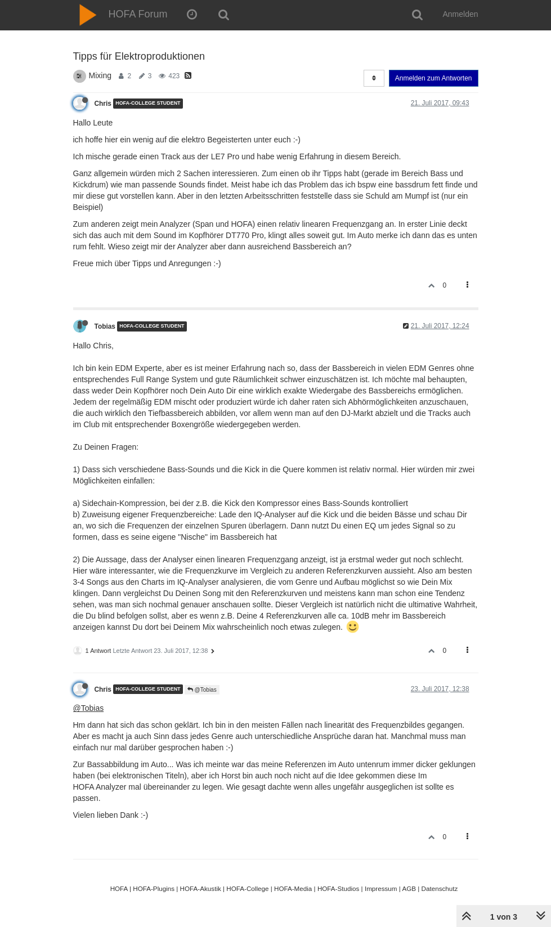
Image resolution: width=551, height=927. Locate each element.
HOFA (119, 888)
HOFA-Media (293, 888)
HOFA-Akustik (200, 888)
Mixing (100, 75)
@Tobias (202, 690)
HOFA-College (247, 888)
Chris (103, 104)
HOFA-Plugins (153, 888)
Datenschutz (440, 888)
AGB (409, 888)
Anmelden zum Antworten (433, 78)
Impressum (381, 888)
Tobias (105, 326)
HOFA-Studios (338, 888)
